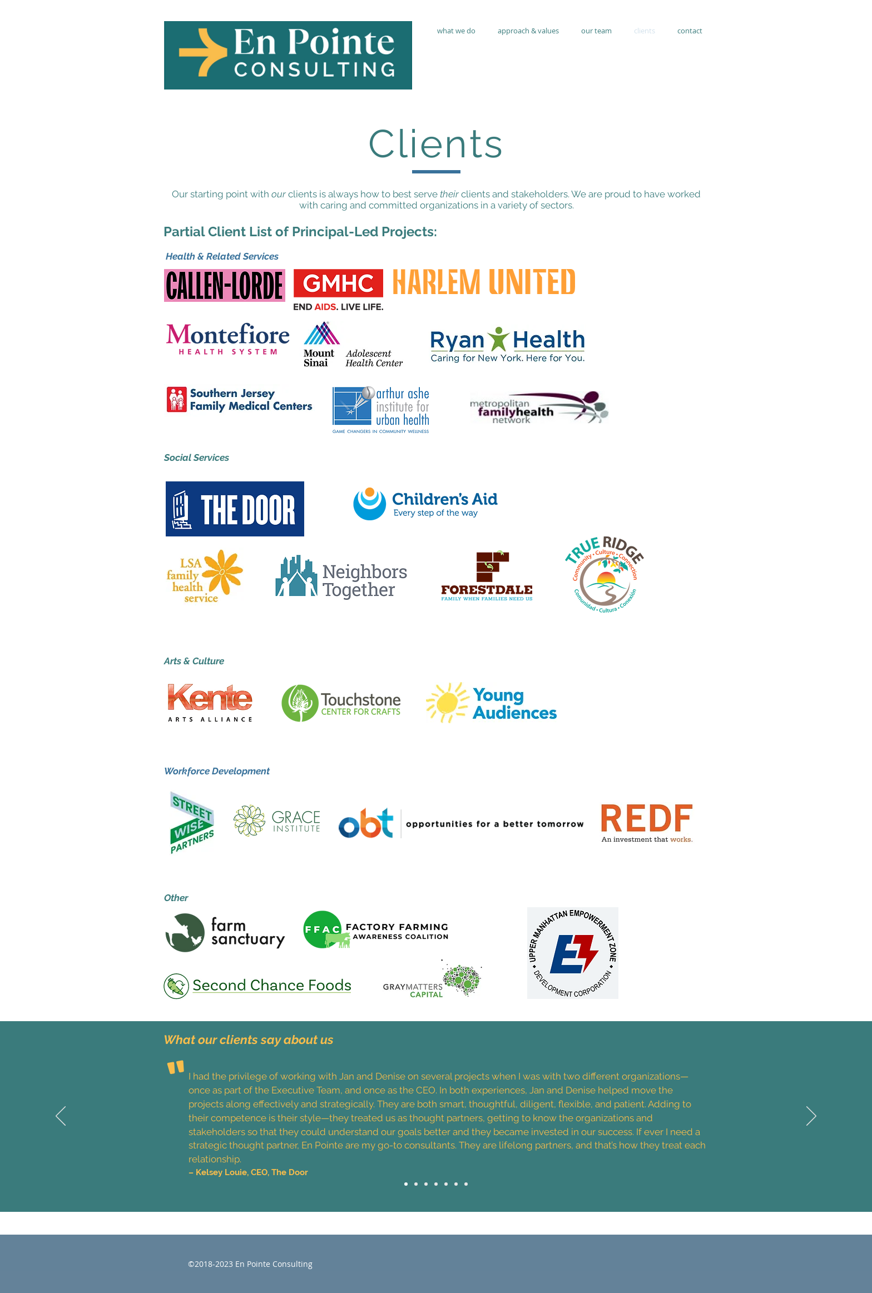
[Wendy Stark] (416, 1184)
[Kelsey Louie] (406, 1184)
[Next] (811, 1116)
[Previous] (61, 1116)
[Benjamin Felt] (466, 1184)
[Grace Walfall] (426, 1184)
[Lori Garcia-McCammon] (436, 1184)
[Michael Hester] (456, 1184)
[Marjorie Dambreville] (446, 1184)
